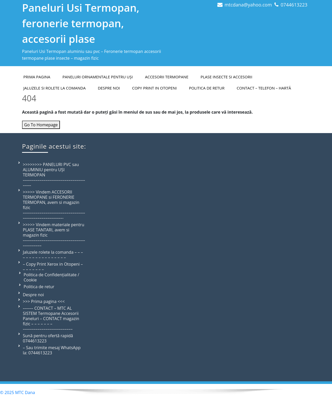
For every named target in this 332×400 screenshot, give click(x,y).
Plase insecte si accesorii (226, 76)
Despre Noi (109, 88)
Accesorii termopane (166, 76)
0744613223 (294, 5)
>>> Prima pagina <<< (44, 301)
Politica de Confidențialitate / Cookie (51, 277)
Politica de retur (206, 88)
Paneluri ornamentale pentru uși (98, 76)
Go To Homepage (41, 125)
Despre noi (33, 295)
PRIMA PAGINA (36, 76)
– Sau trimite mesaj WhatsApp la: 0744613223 (52, 350)
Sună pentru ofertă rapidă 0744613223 (48, 338)
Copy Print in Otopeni (154, 88)
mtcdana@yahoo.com (248, 5)
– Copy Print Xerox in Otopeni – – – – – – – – (53, 266)
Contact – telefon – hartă (264, 88)
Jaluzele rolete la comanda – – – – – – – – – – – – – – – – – (53, 254)
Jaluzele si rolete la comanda (54, 88)
